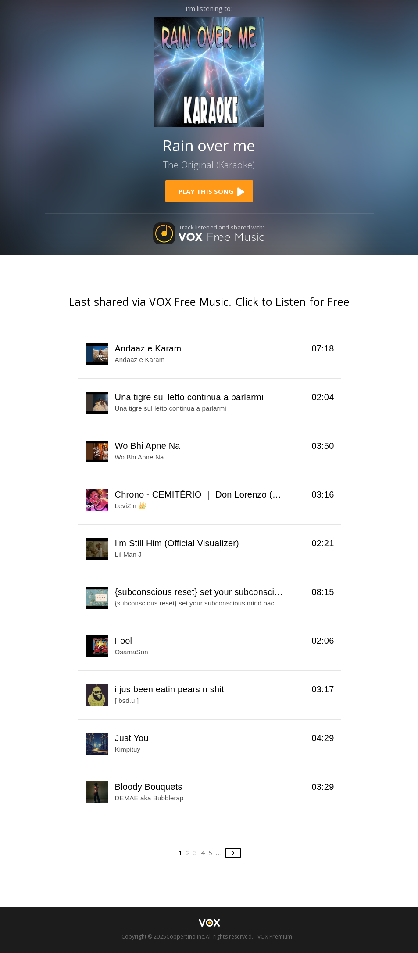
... (219, 852)
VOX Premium (274, 936)
